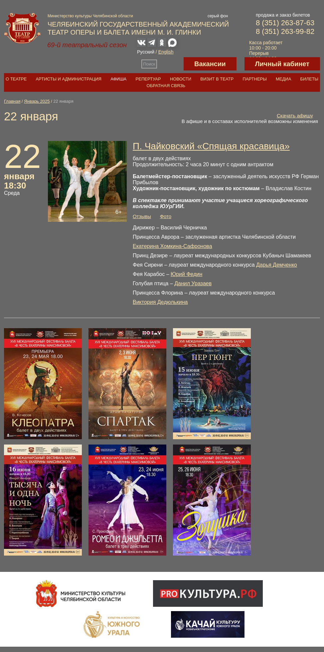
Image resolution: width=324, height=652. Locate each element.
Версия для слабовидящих (170, 64)
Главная (12, 101)
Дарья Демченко (276, 265)
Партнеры (254, 78)
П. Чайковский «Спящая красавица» (211, 146)
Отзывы (142, 216)
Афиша (118, 78)
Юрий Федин (186, 274)
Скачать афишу (295, 115)
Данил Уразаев (193, 283)
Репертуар (148, 78)
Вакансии (210, 63)
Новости (180, 78)
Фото (165, 216)
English (166, 52)
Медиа (283, 78)
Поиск (149, 64)
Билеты (309, 78)
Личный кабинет (282, 63)
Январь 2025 (37, 101)
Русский (145, 52)
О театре (16, 78)
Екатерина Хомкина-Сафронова (172, 246)
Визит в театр (217, 78)
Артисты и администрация (68, 78)
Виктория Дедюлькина (160, 302)
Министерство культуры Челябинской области (90, 16)
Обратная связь (166, 85)
